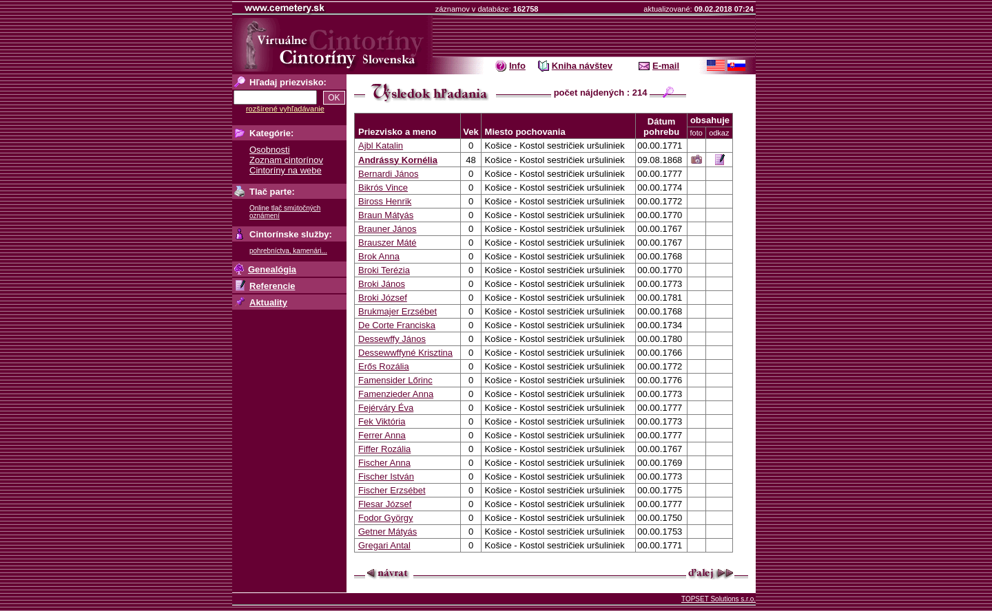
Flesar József (384, 504)
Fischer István (386, 476)
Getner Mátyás (387, 531)
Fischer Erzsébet (392, 490)
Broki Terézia (384, 270)
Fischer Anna (384, 463)
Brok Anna (379, 256)
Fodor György (385, 518)
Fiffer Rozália (384, 449)
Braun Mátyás (385, 215)
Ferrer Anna (382, 435)
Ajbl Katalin (380, 145)
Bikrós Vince (383, 187)
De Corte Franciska (396, 325)
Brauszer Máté (387, 242)
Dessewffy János (392, 339)
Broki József (382, 297)
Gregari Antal (384, 545)
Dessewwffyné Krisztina (405, 352)
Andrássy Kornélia (397, 160)
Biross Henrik (384, 201)
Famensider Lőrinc (395, 380)
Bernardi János (388, 174)
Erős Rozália (383, 366)
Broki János (381, 284)
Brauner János (387, 229)
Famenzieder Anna (395, 394)
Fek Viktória (381, 421)
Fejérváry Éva (385, 408)
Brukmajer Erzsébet (397, 311)
